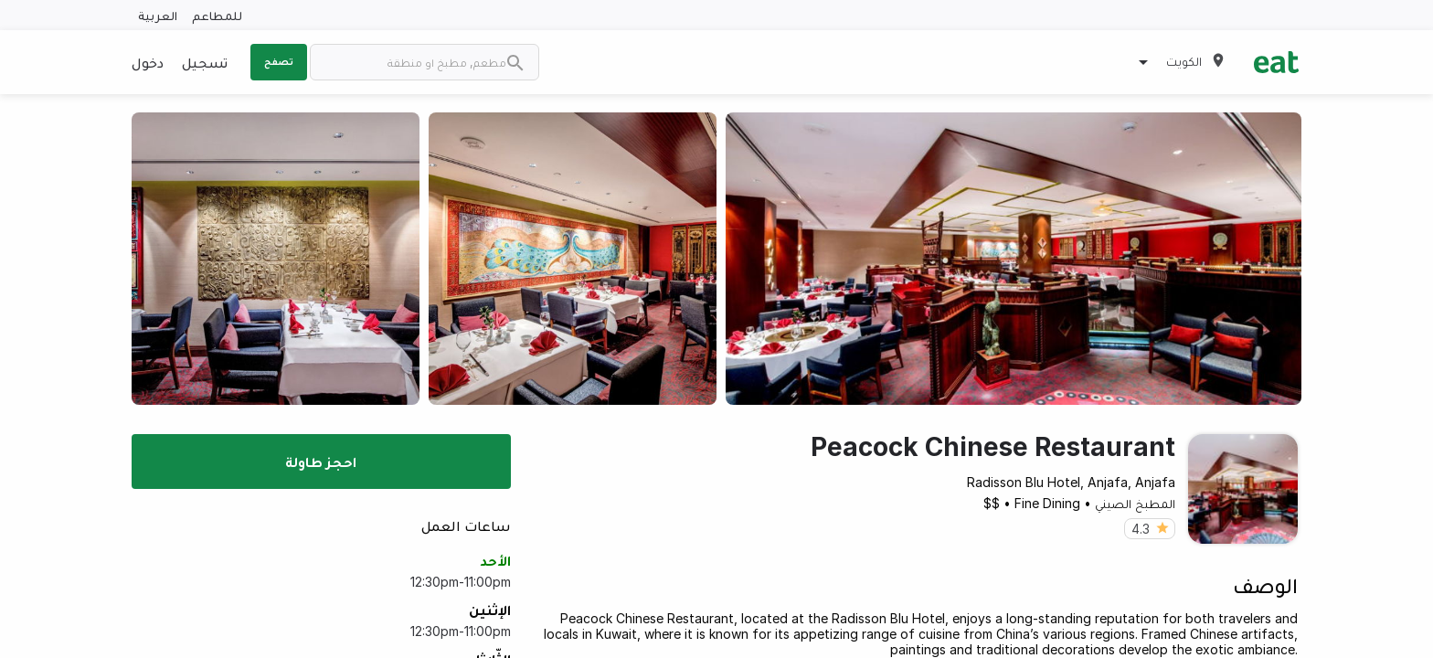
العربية (157, 15)
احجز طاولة (320, 461)
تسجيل (205, 62)
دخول (148, 62)
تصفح (278, 61)
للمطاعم (217, 15)
